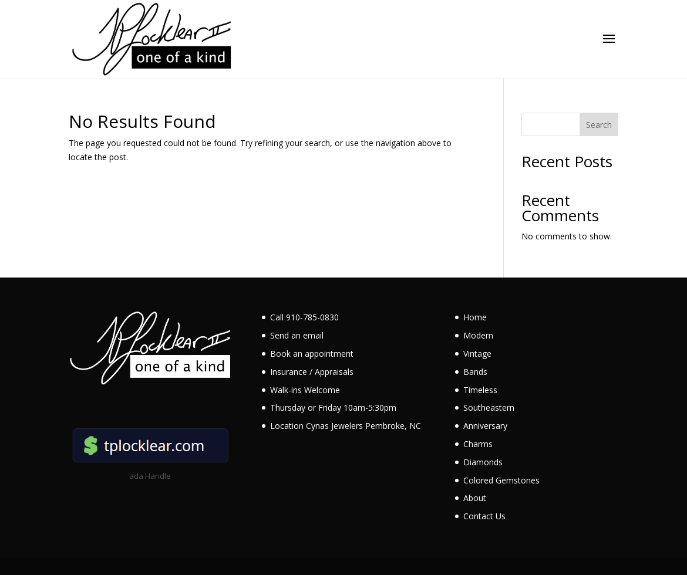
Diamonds (483, 462)
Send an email (297, 335)
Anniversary (485, 425)
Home (475, 317)
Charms (478, 443)
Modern (478, 335)
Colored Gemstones (501, 480)
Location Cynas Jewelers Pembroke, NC (345, 425)
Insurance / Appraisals (311, 371)
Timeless (480, 389)
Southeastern (488, 407)
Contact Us (484, 516)
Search (599, 124)
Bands (475, 371)
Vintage (477, 353)
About (474, 497)
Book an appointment (311, 353)
